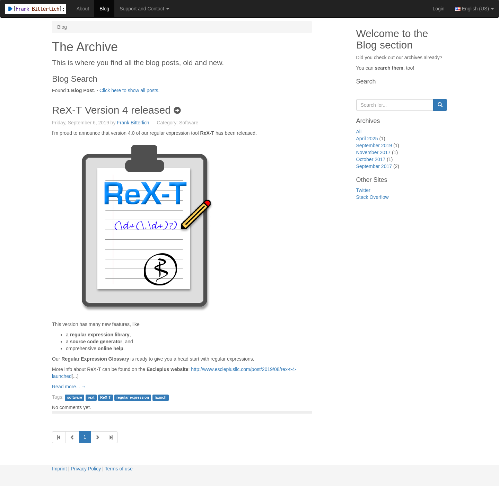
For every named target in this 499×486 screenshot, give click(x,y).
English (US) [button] (474, 8)
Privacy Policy (86, 468)
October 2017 (371, 159)
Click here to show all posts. (129, 90)
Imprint (59, 468)
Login (438, 8)
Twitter (363, 190)
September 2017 (374, 166)
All (359, 131)
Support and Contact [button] (144, 8)
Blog (104, 8)
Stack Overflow (372, 197)
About (83, 8)
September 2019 (374, 145)
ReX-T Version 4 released (116, 110)
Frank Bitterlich (133, 122)
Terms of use (119, 468)
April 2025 (367, 138)
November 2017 (373, 152)
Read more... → (69, 386)
